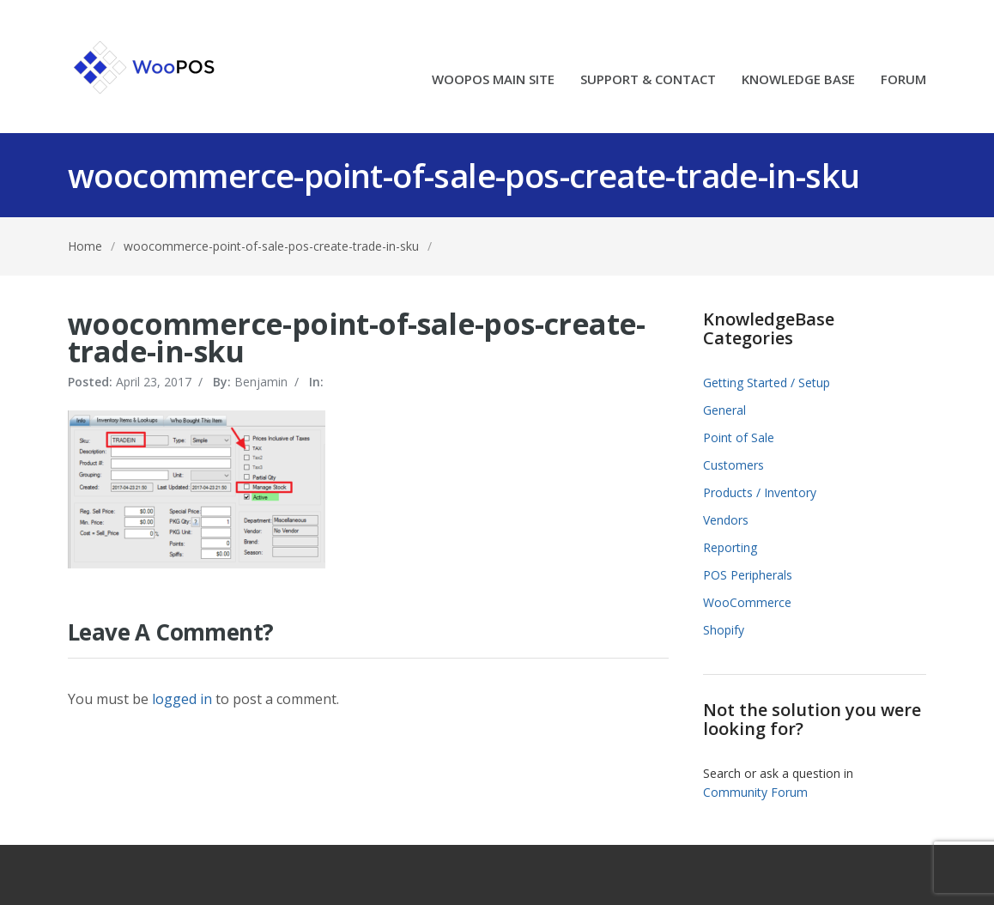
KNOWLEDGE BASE (798, 80)
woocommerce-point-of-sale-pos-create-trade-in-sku (271, 246)
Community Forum (755, 792)
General (724, 410)
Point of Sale (738, 437)
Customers (733, 465)
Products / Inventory (759, 492)
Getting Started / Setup (766, 382)
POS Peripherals (747, 575)
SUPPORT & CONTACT (648, 80)
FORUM (903, 80)
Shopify (723, 630)
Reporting (730, 547)
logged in (182, 698)
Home (85, 246)
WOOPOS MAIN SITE (493, 80)
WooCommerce (747, 602)
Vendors (726, 520)
